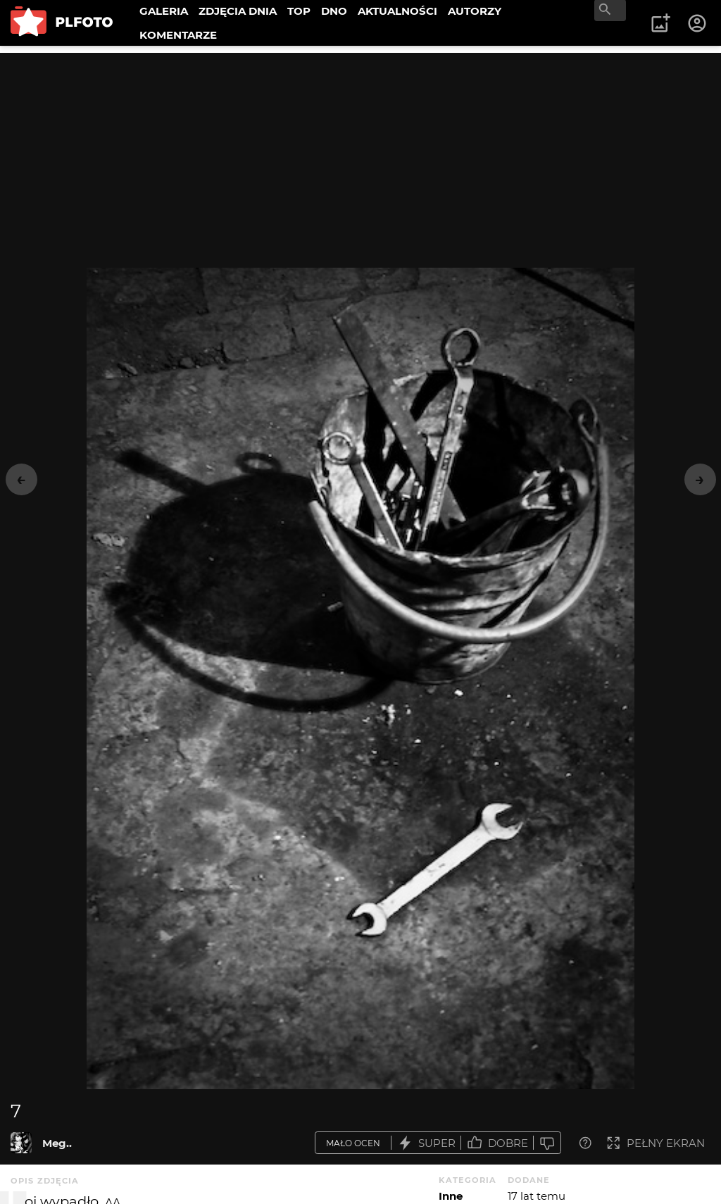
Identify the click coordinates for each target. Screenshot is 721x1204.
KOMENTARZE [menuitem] (178, 35)
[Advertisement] (360, 151)
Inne (451, 1196)
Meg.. (57, 1143)
